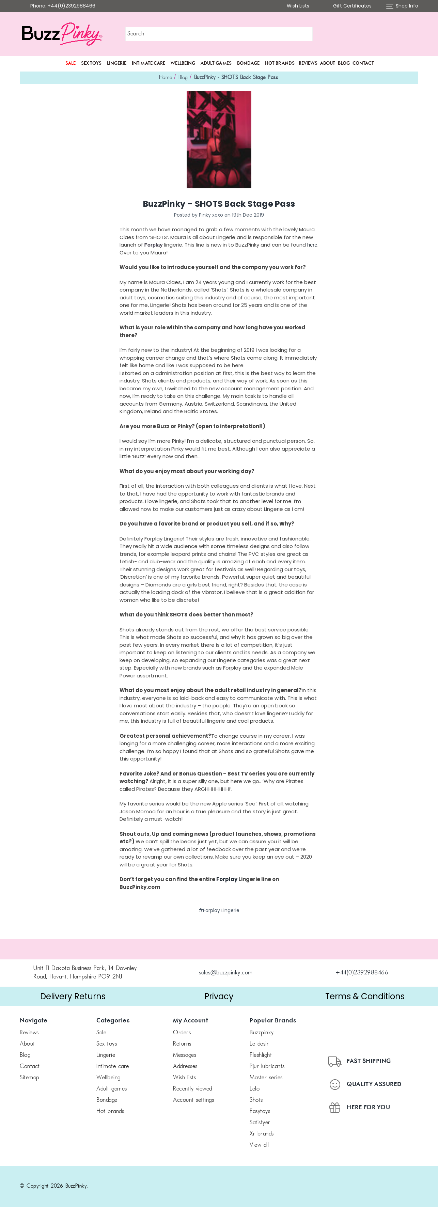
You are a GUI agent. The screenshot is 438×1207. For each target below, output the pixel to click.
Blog (344, 63)
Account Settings (193, 1100)
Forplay (227, 879)
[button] (380, 34)
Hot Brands (280, 63)
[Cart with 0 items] (413, 34)
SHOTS (256, 1100)
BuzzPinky (262, 1033)
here (312, 245)
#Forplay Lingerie (219, 910)
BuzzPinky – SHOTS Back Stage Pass (219, 203)
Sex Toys (91, 63)
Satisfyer (260, 1122)
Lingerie (116, 63)
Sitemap (30, 1078)
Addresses (185, 1066)
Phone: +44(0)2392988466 (62, 5)
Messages (184, 1055)
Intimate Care (148, 63)
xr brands (262, 1134)
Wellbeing (183, 63)
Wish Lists (294, 6)
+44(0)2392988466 (361, 973)
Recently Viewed (192, 1089)
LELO (255, 1089)
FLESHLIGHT (261, 1055)
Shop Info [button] (402, 6)
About (327, 63)
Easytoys (260, 1111)
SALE (70, 63)
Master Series (266, 1078)
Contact (363, 63)
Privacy (219, 996)
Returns (182, 1044)
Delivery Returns (73, 996)
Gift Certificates (348, 6)
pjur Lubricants (267, 1066)
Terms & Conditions (365, 996)
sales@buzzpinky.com (226, 973)
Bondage (248, 63)
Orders (182, 1033)
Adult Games (216, 63)
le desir (259, 1044)
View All (259, 1145)
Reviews (308, 63)
